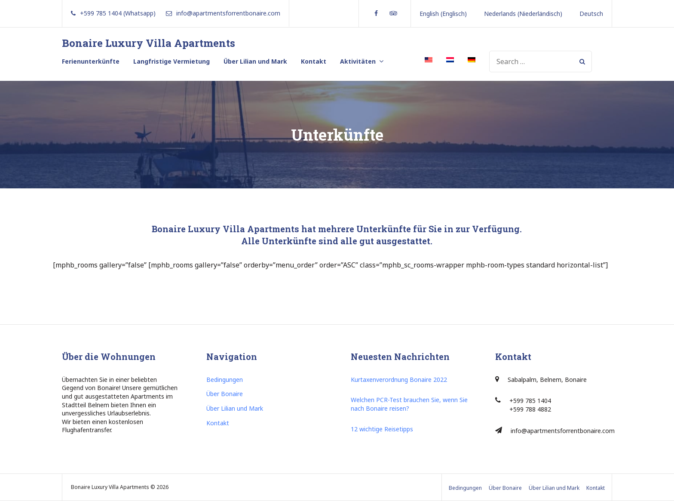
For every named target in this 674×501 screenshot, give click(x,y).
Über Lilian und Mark (255, 61)
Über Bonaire (224, 394)
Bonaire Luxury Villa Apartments (148, 43)
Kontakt (313, 61)
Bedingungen (224, 379)
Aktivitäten (358, 61)
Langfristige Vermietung (171, 61)
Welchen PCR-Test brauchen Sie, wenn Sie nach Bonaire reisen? (409, 404)
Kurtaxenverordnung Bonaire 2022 (399, 379)
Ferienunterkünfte (90, 61)
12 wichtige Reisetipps (382, 429)
